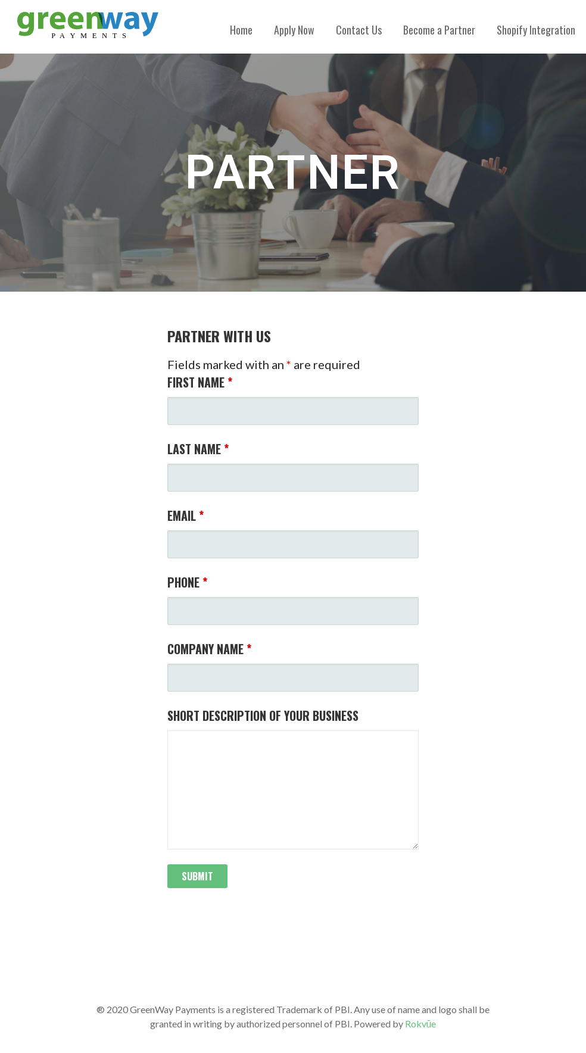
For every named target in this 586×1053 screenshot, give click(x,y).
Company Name (209, 649)
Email (185, 515)
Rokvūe (421, 1023)
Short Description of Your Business (263, 715)
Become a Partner (439, 30)
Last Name (198, 449)
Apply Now (294, 30)
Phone (187, 582)
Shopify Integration (536, 30)
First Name (199, 382)
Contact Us (359, 30)
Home (241, 30)
